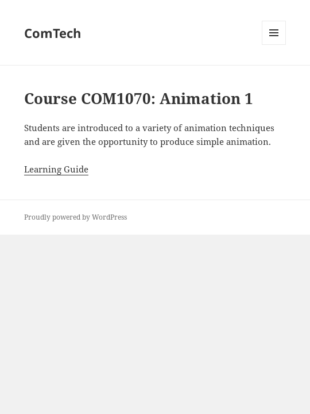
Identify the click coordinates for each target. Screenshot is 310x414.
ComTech (52, 32)
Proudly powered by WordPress (75, 217)
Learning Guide (56, 169)
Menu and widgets (274, 44)
